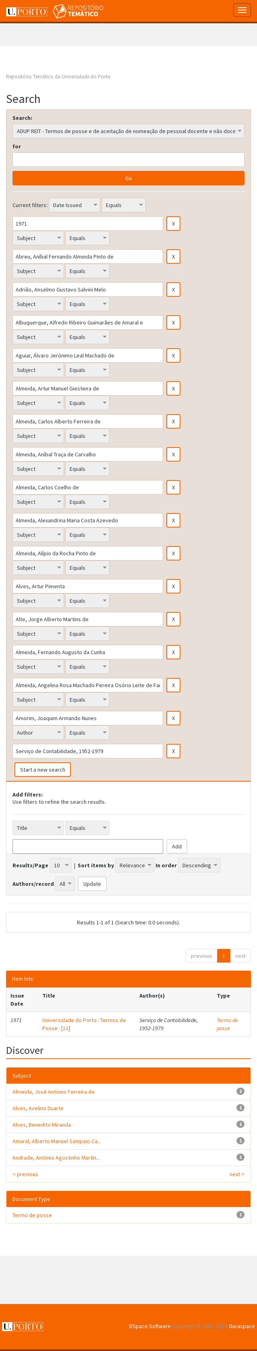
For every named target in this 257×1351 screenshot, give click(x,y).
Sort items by (96, 865)
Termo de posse (227, 1024)
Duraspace (242, 1326)
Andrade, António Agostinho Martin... (56, 1157)
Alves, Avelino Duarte (38, 1108)
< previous (25, 1174)
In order (166, 865)
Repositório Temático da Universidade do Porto (58, 76)
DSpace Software (150, 1326)
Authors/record (33, 883)
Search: (22, 117)
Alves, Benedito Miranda (41, 1124)
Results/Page (30, 865)
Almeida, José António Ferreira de (53, 1091)
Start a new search (42, 769)
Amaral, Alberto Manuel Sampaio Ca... (56, 1141)
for (16, 146)
